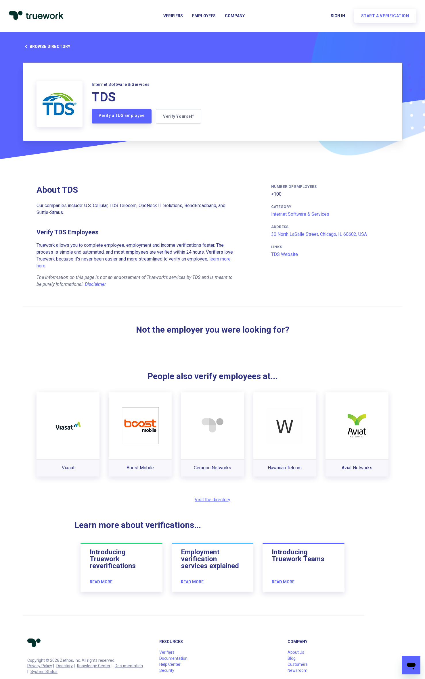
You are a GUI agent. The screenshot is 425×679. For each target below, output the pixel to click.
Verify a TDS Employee (122, 115)
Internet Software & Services (300, 214)
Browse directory (46, 46)
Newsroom (297, 670)
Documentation (129, 665)
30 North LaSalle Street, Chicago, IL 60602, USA (319, 234)
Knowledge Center (93, 665)
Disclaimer (95, 284)
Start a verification (385, 16)
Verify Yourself (178, 116)
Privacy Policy (39, 665)
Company (235, 16)
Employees (204, 16)
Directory (64, 665)
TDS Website (284, 254)
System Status (44, 671)
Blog (292, 658)
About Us (296, 652)
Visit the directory (212, 499)
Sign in (337, 16)
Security (166, 670)
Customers (298, 664)
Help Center (170, 664)
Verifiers (173, 16)
